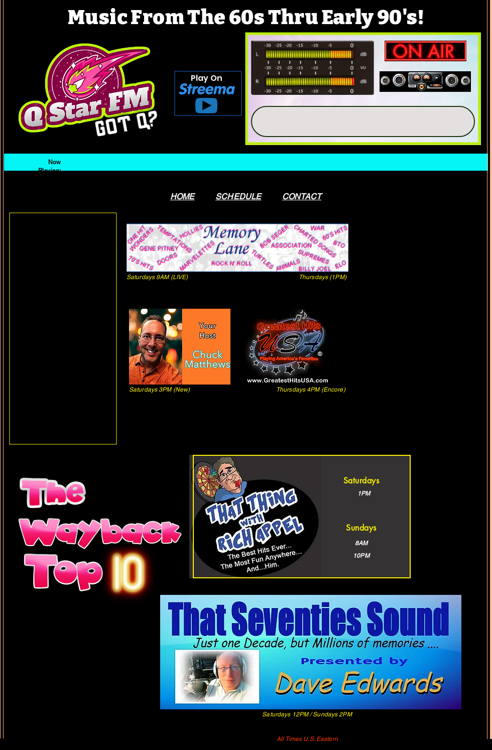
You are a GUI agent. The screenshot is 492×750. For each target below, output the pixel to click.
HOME (182, 196)
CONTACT (301, 196)
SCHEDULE (238, 196)
